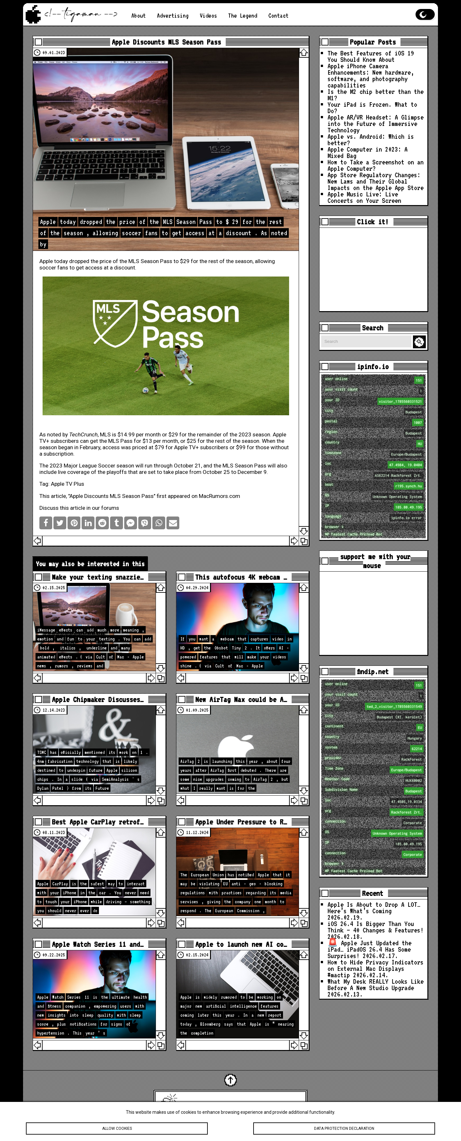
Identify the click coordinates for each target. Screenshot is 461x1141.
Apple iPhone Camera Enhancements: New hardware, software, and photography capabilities (371, 75)
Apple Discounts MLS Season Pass (166, 41)
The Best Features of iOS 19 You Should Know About (371, 56)
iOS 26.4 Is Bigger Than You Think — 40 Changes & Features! (376, 926)
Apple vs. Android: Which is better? (371, 139)
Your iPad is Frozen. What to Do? (372, 107)
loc (374, 464)
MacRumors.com (219, 496)
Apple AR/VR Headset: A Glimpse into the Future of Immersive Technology (376, 123)
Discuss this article (62, 508)
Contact (278, 15)
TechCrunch (83, 434)
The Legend (242, 15)
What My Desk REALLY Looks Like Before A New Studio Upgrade (376, 984)
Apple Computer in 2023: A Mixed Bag (368, 152)
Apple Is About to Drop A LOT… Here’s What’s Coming (374, 907)
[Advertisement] (373, 269)
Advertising (173, 15)
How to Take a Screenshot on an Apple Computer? (376, 165)
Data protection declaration (344, 1129)
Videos (208, 15)
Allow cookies (117, 1129)
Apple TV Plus (67, 484)
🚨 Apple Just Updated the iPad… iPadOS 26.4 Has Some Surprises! (369, 949)
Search (420, 342)
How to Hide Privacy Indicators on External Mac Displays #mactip (376, 968)
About (138, 15)
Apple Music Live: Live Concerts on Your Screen (364, 197)
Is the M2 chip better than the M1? (376, 94)
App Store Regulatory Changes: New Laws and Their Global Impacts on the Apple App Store (376, 181)
